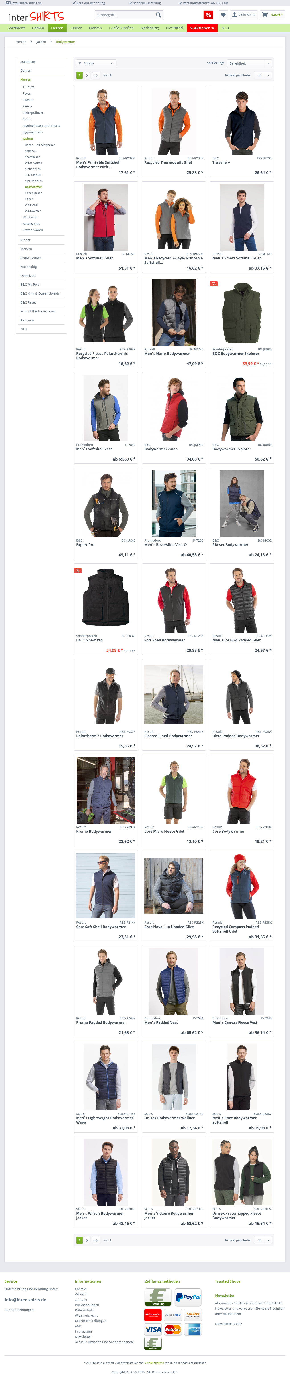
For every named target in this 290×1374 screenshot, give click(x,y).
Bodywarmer (33, 187)
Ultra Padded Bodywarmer (235, 736)
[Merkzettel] (223, 14)
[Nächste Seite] (87, 75)
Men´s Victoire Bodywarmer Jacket (169, 1215)
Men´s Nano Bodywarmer (167, 353)
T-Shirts (28, 87)
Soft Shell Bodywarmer (164, 640)
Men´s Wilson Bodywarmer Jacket (100, 1215)
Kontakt (80, 1289)
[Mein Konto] (244, 14)
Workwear (31, 205)
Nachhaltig (28, 267)
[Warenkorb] (272, 14)
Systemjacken (34, 181)
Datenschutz (84, 1310)
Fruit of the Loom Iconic (37, 311)
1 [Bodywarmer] (79, 75)
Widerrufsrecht (86, 1315)
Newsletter (83, 1336)
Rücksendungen (87, 1305)
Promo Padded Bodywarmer (101, 1022)
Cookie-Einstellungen (90, 1321)
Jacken (28, 138)
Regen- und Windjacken (40, 145)
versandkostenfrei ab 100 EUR (205, 3)
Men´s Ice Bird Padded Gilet (236, 640)
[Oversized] (174, 28)
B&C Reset (28, 302)
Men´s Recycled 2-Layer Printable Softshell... (173, 260)
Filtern (86, 63)
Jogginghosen (33, 132)
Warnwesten (33, 211)
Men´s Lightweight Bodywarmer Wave (104, 1120)
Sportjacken (32, 157)
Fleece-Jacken (33, 193)
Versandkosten (154, 1363)
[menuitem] (209, 14)
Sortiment (27, 61)
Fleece (27, 106)
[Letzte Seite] (96, 75)
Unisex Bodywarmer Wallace (169, 1118)
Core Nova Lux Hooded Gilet (169, 927)
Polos (27, 93)
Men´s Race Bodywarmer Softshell (234, 1120)
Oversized (27, 275)
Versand (81, 1294)
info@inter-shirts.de (27, 3)
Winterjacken (33, 163)
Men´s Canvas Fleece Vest (234, 1022)
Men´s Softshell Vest (94, 449)
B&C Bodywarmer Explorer (235, 353)
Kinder (25, 240)
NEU (23, 329)
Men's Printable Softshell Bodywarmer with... (98, 164)
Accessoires (31, 223)
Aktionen (27, 320)
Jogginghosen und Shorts (41, 125)
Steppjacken (33, 169)
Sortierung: (215, 63)
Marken (26, 249)
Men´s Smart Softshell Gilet (236, 258)
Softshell (30, 151)
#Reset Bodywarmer (230, 544)
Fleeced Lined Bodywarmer (168, 736)
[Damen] (38, 28)
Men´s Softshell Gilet (94, 258)
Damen (25, 70)
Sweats (28, 100)
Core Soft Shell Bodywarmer (101, 927)
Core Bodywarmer (228, 831)
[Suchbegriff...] (129, 14)
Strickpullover (33, 113)
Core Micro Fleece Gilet (164, 831)
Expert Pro (85, 544)
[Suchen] (158, 14)
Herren (25, 79)
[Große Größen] (121, 28)
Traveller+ (221, 162)
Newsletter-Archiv (228, 1323)
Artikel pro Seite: (238, 75)
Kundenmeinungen (19, 1310)
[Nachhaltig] (150, 28)
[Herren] (57, 28)
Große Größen (31, 258)
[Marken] (95, 28)
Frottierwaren (33, 230)
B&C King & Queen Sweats (40, 293)
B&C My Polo (29, 284)
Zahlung (81, 1299)
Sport (27, 119)
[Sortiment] (16, 28)
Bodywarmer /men (161, 449)
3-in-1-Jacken (33, 175)
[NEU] (225, 28)
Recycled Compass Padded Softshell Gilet (235, 929)
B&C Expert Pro (89, 640)
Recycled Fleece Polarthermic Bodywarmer (102, 355)
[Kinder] (76, 28)
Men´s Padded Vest (161, 1022)
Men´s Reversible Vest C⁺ (165, 544)
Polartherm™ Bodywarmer (99, 736)
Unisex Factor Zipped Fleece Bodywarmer (236, 1215)
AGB (78, 1326)
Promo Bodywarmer (94, 831)
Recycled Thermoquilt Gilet (168, 162)
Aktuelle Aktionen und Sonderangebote (104, 1342)
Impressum (83, 1331)
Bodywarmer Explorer (231, 449)
